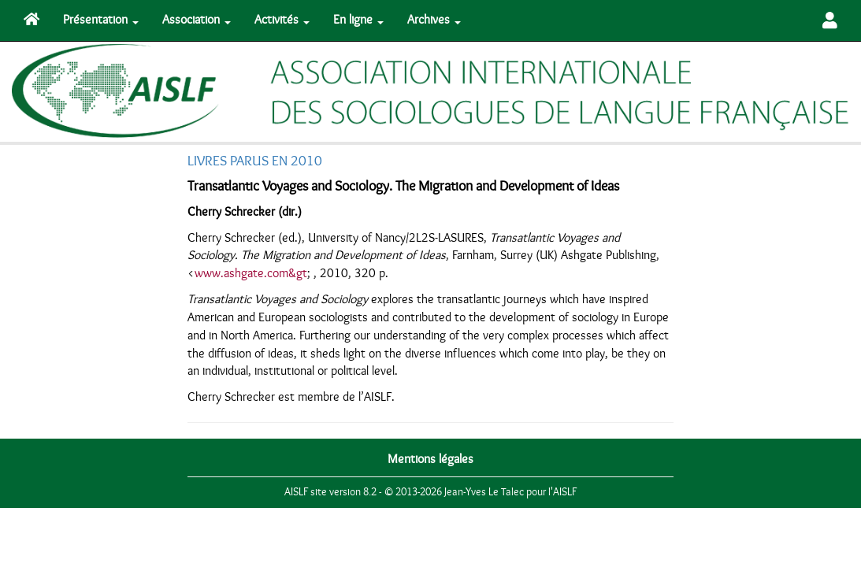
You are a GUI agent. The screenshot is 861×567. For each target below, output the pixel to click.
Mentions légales (430, 459)
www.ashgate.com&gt (251, 273)
